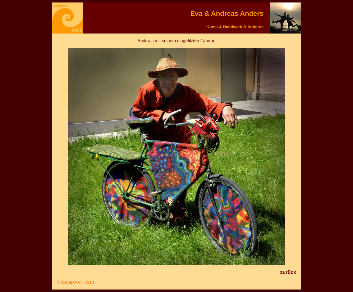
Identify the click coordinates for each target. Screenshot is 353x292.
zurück (288, 272)
